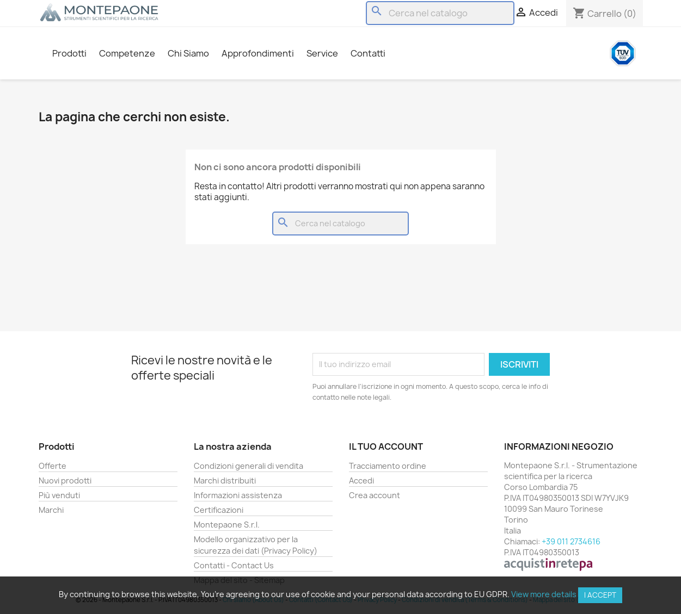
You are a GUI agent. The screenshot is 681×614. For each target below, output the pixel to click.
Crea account (374, 495)
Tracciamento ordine (387, 466)
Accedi (361, 480)
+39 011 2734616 (571, 541)
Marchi (51, 510)
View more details (543, 594)
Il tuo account (386, 446)
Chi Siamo (188, 53)
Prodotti (69, 53)
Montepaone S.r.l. (227, 524)
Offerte (52, 466)
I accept (600, 595)
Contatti (368, 53)
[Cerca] (440, 13)
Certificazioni (218, 510)
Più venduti (59, 495)
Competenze (127, 53)
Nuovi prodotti (65, 480)
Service (322, 53)
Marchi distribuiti (225, 480)
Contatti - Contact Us (234, 565)
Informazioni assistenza (238, 495)
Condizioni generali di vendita (248, 466)
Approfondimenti (258, 53)
